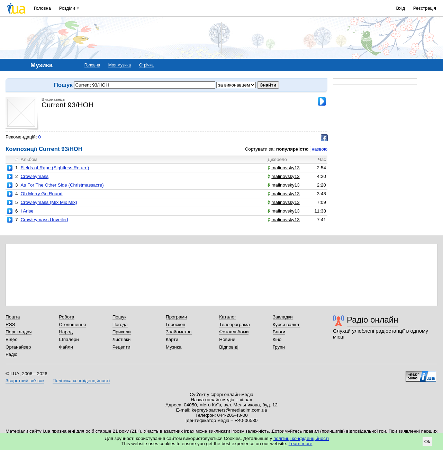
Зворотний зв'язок (25, 380)
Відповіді (228, 347)
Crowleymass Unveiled (44, 219)
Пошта (13, 317)
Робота (66, 317)
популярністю (292, 149)
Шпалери (69, 339)
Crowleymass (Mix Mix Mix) (48, 202)
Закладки (283, 317)
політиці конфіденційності (301, 438)
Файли (66, 347)
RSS (10, 324)
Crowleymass (34, 176)
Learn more (301, 443)
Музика (173, 347)
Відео (12, 339)
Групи (279, 347)
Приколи (121, 331)
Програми (176, 317)
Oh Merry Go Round (41, 193)
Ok (427, 441)
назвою (319, 149)
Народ (66, 331)
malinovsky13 (283, 167)
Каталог (227, 317)
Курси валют (286, 324)
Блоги (279, 331)
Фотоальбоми (233, 331)
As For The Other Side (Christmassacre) (61, 185)
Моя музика (119, 65)
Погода (120, 324)
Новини (227, 339)
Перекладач (18, 331)
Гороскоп (175, 324)
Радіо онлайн (372, 319)
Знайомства (179, 331)
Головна (42, 8)
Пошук (119, 317)
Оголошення (72, 324)
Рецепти (121, 347)
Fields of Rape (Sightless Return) (54, 167)
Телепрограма (234, 324)
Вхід (400, 8)
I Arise (26, 211)
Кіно (277, 339)
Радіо (11, 354)
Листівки (121, 339)
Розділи (67, 8)
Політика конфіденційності (81, 380)
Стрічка (146, 65)
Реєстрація (424, 8)
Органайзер (18, 347)
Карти (172, 339)
